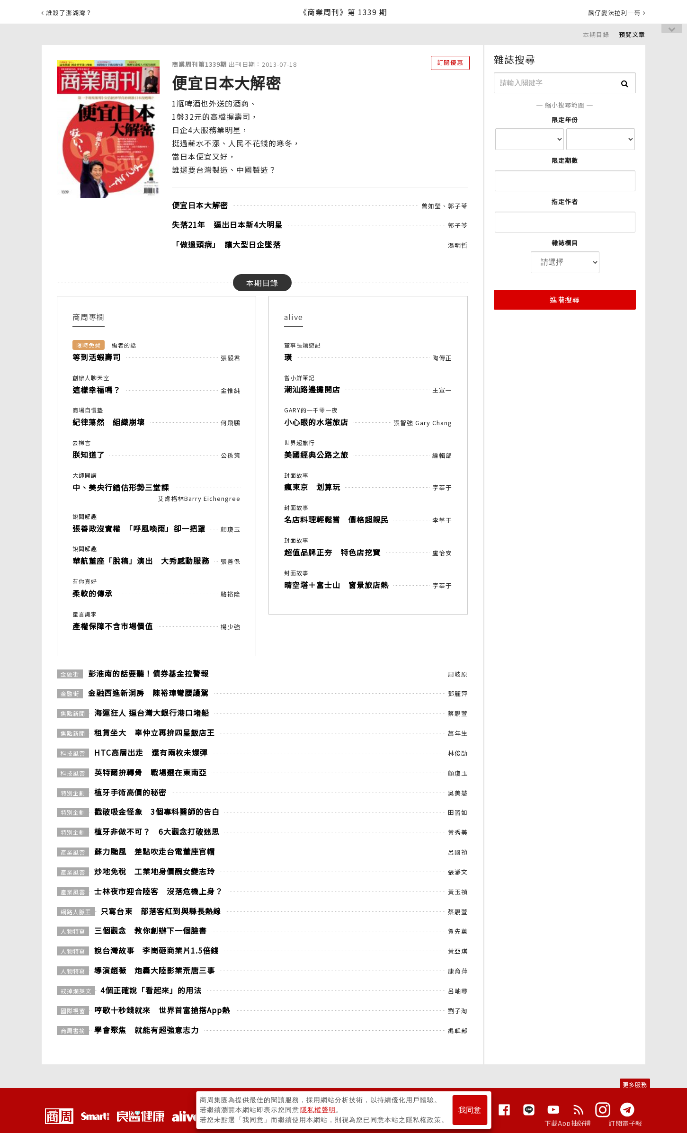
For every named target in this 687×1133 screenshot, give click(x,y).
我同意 (469, 1110)
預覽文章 (632, 34)
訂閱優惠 (450, 62)
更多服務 (635, 1084)
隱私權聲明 (318, 1110)
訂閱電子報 (625, 1123)
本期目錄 (596, 34)
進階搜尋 (565, 299)
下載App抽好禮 (567, 1123)
